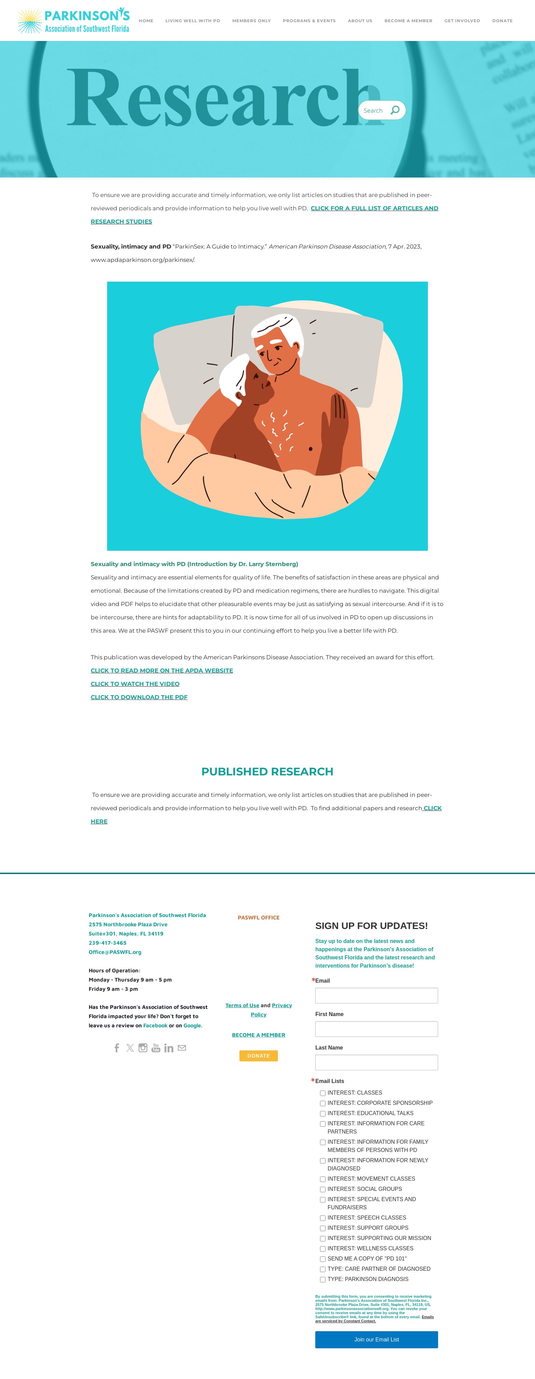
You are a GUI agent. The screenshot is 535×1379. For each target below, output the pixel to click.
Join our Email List (377, 1339)
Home (146, 20)
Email (322, 981)
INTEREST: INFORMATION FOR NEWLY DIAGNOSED (378, 1164)
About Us (360, 20)
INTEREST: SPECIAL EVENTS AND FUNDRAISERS (372, 1203)
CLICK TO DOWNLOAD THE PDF (139, 697)
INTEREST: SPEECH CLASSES (367, 1218)
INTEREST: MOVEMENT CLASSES (371, 1179)
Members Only (251, 20)
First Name (329, 1014)
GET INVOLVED (462, 20)
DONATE (502, 20)
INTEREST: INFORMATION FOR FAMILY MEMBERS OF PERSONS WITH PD (378, 1146)
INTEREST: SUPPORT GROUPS (368, 1228)
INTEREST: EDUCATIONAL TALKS (371, 1113)
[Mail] (181, 1047)
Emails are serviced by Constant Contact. (374, 1319)
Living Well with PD (192, 20)
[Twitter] (130, 1047)
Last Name (329, 1048)
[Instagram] (143, 1047)
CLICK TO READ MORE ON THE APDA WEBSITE (162, 670)
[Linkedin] (168, 1047)
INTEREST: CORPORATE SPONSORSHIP (380, 1103)
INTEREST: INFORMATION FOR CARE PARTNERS (376, 1128)
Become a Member (409, 20)
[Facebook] (117, 1047)
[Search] (382, 110)
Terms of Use (242, 1005)
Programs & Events (309, 20)
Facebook (155, 1025)
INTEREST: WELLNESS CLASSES (371, 1248)
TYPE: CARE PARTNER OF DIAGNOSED (379, 1269)
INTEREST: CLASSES (355, 1093)
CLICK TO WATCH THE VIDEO (135, 683)
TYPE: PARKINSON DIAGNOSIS (368, 1279)
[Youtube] (155, 1047)
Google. (193, 1025)
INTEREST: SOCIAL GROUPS (365, 1189)
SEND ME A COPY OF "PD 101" (367, 1259)
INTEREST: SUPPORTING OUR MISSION (379, 1238)
